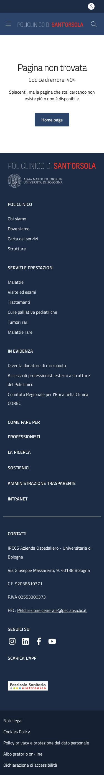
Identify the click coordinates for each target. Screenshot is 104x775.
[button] (93, 24)
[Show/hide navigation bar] (8, 24)
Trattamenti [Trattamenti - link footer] (19, 302)
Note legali (13, 720)
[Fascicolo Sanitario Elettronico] (28, 685)
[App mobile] (12, 669)
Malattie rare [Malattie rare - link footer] (20, 332)
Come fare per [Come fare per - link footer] (24, 422)
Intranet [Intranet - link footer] (17, 498)
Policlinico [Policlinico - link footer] (20, 204)
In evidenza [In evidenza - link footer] (20, 351)
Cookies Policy (16, 731)
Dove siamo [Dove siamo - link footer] (18, 228)
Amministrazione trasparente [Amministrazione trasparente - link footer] (42, 483)
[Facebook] (38, 640)
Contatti (17, 533)
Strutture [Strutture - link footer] (17, 248)
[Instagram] (12, 640)
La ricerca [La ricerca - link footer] (19, 452)
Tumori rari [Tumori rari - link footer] (18, 322)
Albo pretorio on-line (22, 754)
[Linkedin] (25, 640)
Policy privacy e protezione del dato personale (46, 742)
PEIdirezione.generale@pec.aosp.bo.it (52, 610)
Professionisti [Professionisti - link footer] (24, 436)
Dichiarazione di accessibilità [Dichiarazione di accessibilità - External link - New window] (30, 765)
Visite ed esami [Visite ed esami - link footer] (22, 292)
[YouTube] (52, 640)
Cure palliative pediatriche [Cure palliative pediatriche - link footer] (32, 312)
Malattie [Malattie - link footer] (16, 282)
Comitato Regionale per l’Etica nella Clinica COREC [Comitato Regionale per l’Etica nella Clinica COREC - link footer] (48, 399)
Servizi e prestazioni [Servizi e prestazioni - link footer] (31, 267)
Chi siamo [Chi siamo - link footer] (17, 218)
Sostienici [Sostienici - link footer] (18, 467)
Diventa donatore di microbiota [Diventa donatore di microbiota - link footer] (37, 365)
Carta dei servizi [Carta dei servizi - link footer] (23, 238)
